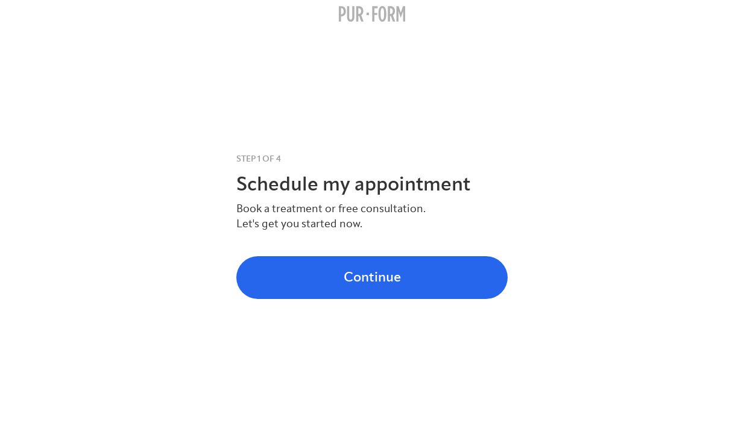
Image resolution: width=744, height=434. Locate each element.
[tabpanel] (372, 192)
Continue (372, 277)
